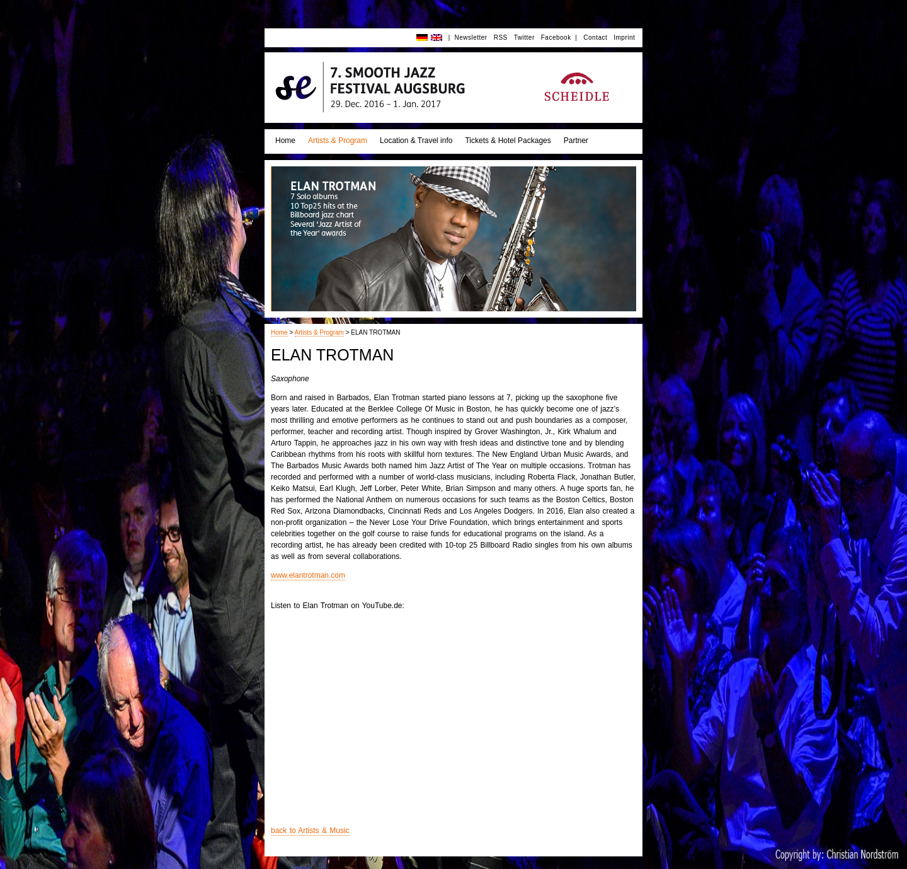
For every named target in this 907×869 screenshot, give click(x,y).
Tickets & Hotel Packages (507, 140)
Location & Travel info (416, 140)
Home (285, 140)
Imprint (624, 37)
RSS (501, 37)
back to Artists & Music (310, 830)
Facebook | (559, 37)
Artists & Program (337, 140)
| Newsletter (468, 37)
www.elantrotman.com (308, 575)
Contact (595, 37)
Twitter (524, 37)
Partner (576, 140)
